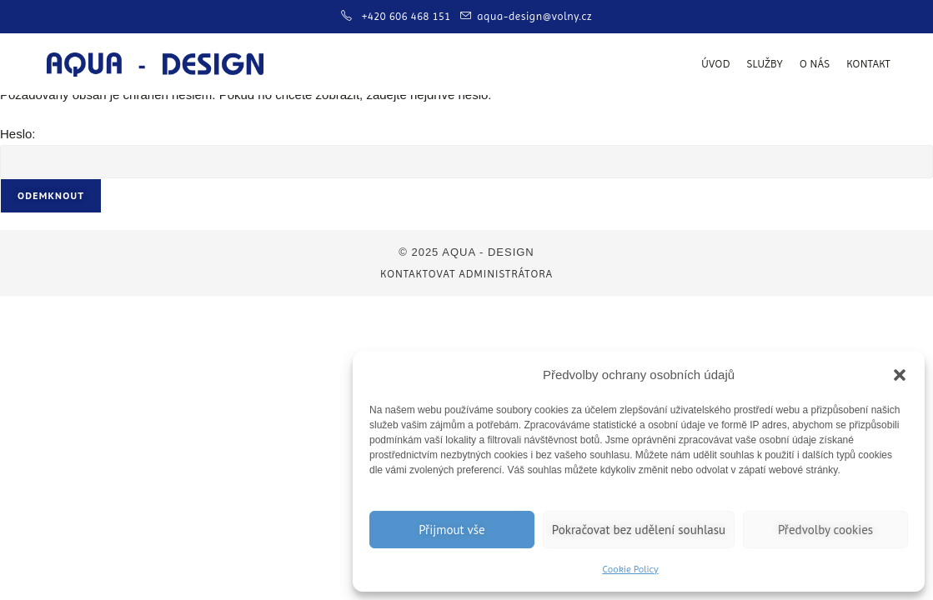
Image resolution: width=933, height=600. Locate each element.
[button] (899, 375)
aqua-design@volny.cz (534, 16)
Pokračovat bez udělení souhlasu (638, 530)
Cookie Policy (630, 569)
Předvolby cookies (825, 530)
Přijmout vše (451, 530)
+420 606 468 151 (408, 16)
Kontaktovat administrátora (466, 274)
